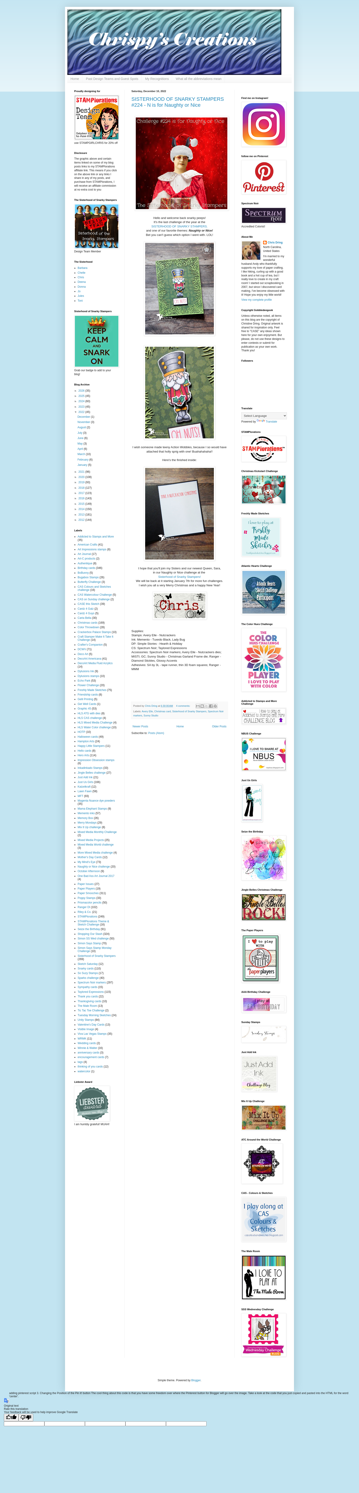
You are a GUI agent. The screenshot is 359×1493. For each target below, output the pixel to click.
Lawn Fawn (85, 791)
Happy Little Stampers (91, 746)
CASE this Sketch (88, 604)
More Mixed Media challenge (95, 852)
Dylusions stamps (88, 676)
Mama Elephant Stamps (92, 808)
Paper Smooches (88, 893)
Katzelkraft (84, 786)
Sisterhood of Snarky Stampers (189, 711)
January (82, 465)
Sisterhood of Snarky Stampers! (179, 577)
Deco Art (83, 654)
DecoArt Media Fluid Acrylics (95, 663)
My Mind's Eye (86, 862)
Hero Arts (83, 755)
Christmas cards (88, 622)
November (84, 422)
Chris (81, 277)
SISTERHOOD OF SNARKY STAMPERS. (179, 226)
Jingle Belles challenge (92, 772)
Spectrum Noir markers (92, 982)
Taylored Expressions (91, 992)
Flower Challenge (88, 685)
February (83, 459)
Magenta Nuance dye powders (96, 800)
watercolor (84, 1071)
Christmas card (162, 711)
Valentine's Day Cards (91, 1024)
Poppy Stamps (86, 898)
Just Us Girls (85, 782)
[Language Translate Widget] (264, 415)
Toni (80, 300)
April (80, 448)
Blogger (196, 1380)
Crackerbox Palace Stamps (94, 632)
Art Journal (84, 554)
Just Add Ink (85, 777)
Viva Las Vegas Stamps (92, 1033)
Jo (79, 291)
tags (80, 1062)
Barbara (82, 268)
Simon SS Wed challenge (93, 938)
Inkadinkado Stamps (90, 768)
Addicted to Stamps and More (96, 536)
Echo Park (84, 680)
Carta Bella (84, 618)
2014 (82, 509)
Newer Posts (140, 726)
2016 (82, 498)
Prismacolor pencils (89, 902)
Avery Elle (147, 711)
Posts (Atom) (156, 733)
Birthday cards (86, 568)
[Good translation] (11, 1417)
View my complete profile (256, 299)
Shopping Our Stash (90, 934)
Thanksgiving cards (89, 1001)
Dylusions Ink (86, 671)
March (81, 454)
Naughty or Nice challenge (94, 866)
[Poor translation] (26, 1417)
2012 (82, 519)
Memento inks (86, 813)
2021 (82, 471)
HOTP (81, 732)
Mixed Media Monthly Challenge (97, 832)
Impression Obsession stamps (96, 760)
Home (75, 79)
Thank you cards (88, 996)
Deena (82, 282)
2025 (82, 396)
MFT (80, 796)
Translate (267, 421)
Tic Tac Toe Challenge (91, 1010)
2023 (82, 406)
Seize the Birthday (89, 929)
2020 (82, 477)
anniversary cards (88, 1052)
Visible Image (86, 1029)
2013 (82, 514)
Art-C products (86, 558)
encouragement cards (91, 1057)
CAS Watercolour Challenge (95, 594)
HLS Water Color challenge (94, 727)
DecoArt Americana (89, 658)
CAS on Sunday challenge (94, 599)
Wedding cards (87, 1043)
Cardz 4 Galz (86, 608)
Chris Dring (275, 242)
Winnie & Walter (87, 1048)
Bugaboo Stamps (88, 577)
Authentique (85, 563)
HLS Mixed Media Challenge (95, 722)
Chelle (81, 272)
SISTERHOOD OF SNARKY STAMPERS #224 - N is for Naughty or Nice (177, 102)
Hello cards (84, 750)
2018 (82, 487)
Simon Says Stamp (89, 943)
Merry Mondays (87, 822)
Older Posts (219, 726)
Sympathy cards (87, 987)
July (80, 432)
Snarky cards (86, 968)
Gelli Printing (85, 699)
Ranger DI (84, 907)
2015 (82, 503)
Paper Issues (86, 884)
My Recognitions (157, 79)
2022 (82, 412)
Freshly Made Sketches (92, 690)
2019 (82, 482)
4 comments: (183, 705)
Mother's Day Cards (90, 857)
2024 (82, 401)
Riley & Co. (84, 912)
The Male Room (87, 1005)
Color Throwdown (88, 627)
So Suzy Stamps (88, 973)
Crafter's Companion (90, 644)
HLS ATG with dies (89, 713)
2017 (82, 493)
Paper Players (86, 888)
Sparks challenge (88, 978)
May (80, 443)
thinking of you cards (90, 1066)
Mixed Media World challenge (96, 844)
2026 (82, 390)
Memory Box (85, 818)
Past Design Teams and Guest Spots (112, 79)
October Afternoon (89, 871)
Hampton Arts (86, 741)
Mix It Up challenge (89, 827)
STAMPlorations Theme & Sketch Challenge (93, 923)
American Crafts (87, 544)
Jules (81, 296)
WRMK (82, 1038)
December (84, 416)
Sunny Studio (151, 715)
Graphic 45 (84, 708)
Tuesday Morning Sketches (94, 1015)
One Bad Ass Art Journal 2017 (96, 876)
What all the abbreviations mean (198, 79)
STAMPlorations (87, 916)
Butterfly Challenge (89, 582)
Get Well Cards (87, 704)
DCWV (82, 649)
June (80, 438)
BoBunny (83, 572)
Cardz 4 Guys (86, 613)
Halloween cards (88, 736)
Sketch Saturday (88, 964)
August (82, 427)
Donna (82, 286)
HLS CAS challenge (90, 718)
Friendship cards (88, 694)
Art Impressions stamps (92, 549)
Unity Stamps (86, 1019)
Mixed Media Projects (91, 840)
